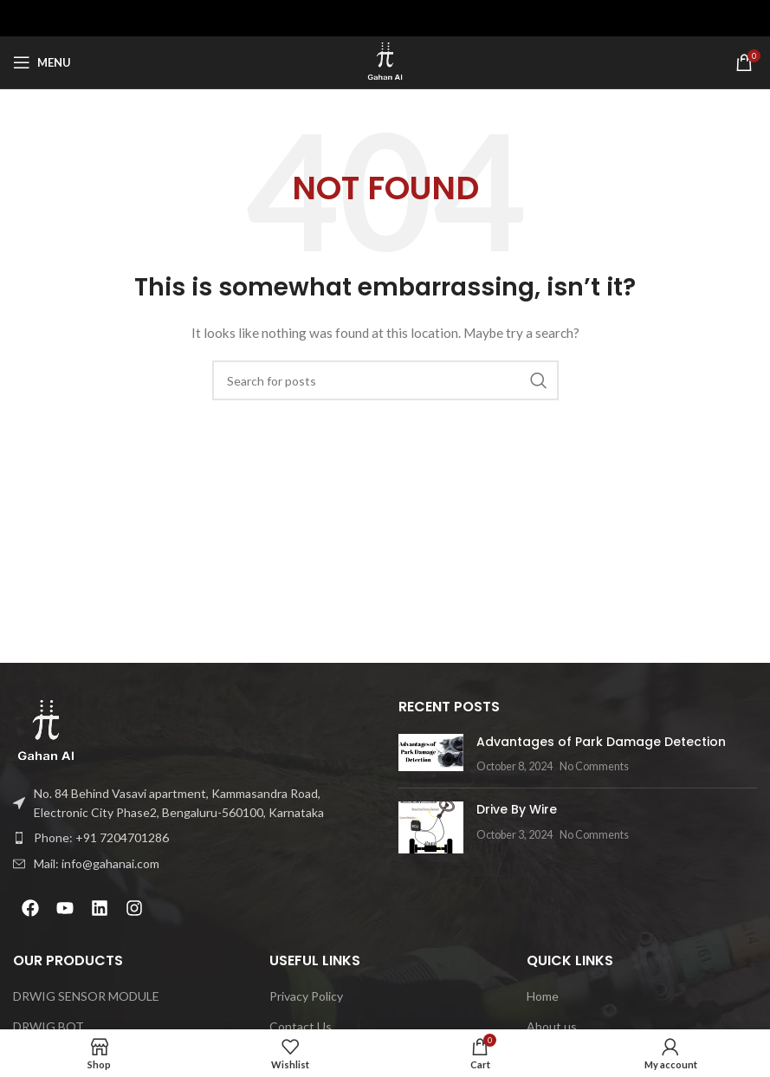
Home (543, 996)
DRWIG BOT (48, 1026)
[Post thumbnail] (430, 754)
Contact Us (300, 1026)
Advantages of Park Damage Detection (601, 741)
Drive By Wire (516, 809)
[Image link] (46, 730)
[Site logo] (385, 61)
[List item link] (192, 837)
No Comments (594, 766)
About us (552, 1026)
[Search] (385, 380)
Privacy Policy (306, 996)
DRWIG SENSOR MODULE (86, 996)
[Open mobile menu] (42, 62)
